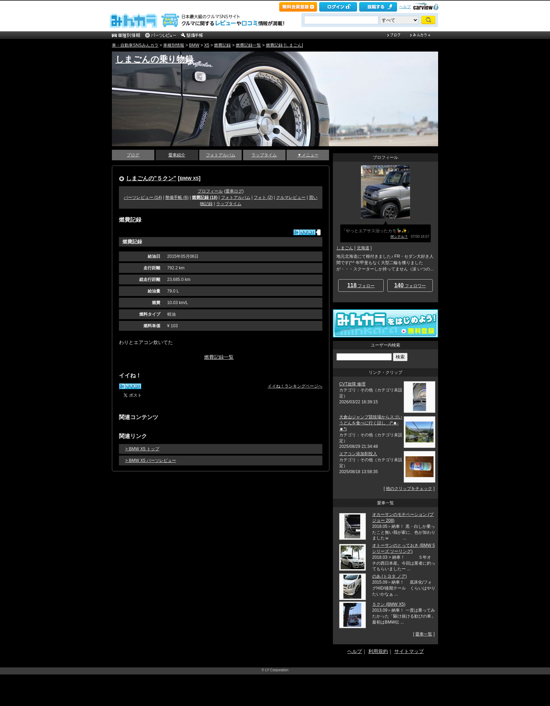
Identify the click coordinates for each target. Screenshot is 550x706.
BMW (194, 45)
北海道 (363, 248)
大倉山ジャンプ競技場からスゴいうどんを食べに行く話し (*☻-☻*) (370, 423)
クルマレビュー (291, 197)
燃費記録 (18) (204, 197)
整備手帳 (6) (176, 197)
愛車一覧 (423, 634)
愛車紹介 (176, 155)
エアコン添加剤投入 (358, 453)
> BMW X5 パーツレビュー (150, 460)
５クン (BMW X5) (388, 604)
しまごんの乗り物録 (154, 59)
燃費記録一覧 (248, 45)
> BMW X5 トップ (142, 448)
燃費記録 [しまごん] (284, 45)
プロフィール (210, 191)
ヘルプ (405, 7)
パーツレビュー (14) (143, 197)
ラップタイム (264, 155)
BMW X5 (189, 178)
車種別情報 (173, 45)
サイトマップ (409, 651)
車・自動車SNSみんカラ (135, 45)
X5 (206, 45)
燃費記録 (222, 45)
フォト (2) (263, 197)
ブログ (133, 155)
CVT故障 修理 (352, 384)
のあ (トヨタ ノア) (389, 576)
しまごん (344, 248)
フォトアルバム (220, 155)
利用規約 (378, 651)
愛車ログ (234, 191)
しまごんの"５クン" (151, 178)
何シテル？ (399, 236)
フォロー (361, 285)
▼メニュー (307, 155)
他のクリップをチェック (409, 488)
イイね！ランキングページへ (295, 386)
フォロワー (410, 285)
